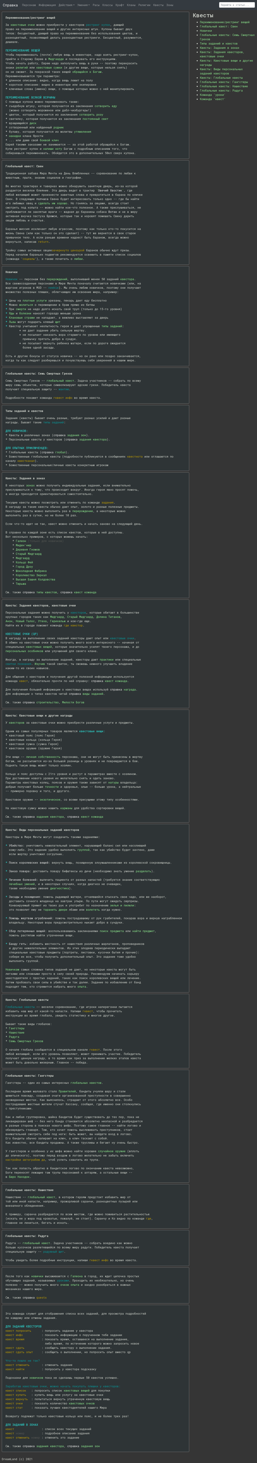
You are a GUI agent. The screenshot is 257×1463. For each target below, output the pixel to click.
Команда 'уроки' (213, 95)
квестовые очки (23, 25)
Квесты (158, 5)
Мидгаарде (56, 59)
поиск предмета (112, 931)
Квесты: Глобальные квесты (221, 77)
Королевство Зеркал (31, 575)
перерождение (82, 511)
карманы (66, 808)
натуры (113, 782)
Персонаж (29, 5)
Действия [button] (65, 5)
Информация (47, 5)
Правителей (67, 1091)
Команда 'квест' (213, 99)
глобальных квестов (86, 1083)
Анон (9, 621)
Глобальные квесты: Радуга (221, 90)
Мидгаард (23, 558)
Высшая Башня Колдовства (35, 579)
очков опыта (69, 1284)
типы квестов (46, 592)
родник (59, 127)
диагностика (59, 888)
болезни (25, 313)
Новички (206, 30)
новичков (36, 1377)
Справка (10, 5)
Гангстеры (16, 1028)
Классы (107, 5)
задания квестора (93, 439)
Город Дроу (24, 566)
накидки (15, 136)
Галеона (77, 1276)
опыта (81, 986)
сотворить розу (91, 114)
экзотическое (50, 799)
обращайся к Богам (86, 72)
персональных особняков (24, 651)
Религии (144, 5)
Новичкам (12, 969)
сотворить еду (106, 106)
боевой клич (49, 140)
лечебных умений (22, 884)
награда (130, 689)
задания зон (76, 435)
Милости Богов (73, 702)
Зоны (169, 5)
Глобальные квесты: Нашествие (224, 86)
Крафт (119, 5)
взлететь (93, 909)
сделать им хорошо (52, 203)
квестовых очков (82, 1403)
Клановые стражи (22, 317)
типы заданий (112, 326)
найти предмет (143, 931)
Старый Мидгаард (29, 554)
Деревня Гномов (28, 549)
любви (78, 259)
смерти (21, 309)
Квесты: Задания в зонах (219, 48)
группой (83, 850)
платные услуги (35, 300)
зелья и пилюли (122, 905)
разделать (143, 871)
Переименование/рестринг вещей (225, 22)
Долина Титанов (108, 617)
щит (57, 322)
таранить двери (55, 909)
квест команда (85, 592)
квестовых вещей (39, 647)
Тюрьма (21, 583)
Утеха (42, 621)
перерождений (57, 279)
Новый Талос (25, 621)
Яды (11, 313)
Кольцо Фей (24, 562)
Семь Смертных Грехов (26, 1041)
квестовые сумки (49, 67)
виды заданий (93, 694)
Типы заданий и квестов (219, 43)
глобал (60, 452)
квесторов (16, 722)
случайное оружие (111, 1151)
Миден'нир (23, 545)
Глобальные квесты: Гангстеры (224, 82)
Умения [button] (82, 5)
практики (107, 659)
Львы (12, 322)
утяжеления (82, 131)
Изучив (40, 664)
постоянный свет (95, 119)
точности (52, 786)
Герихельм (57, 621)
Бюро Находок (19, 1177)
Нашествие (16, 1032)
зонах (30, 485)
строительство (47, 702)
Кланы (131, 5)
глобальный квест (60, 380)
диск (32, 123)
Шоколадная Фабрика (31, 571)
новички (37, 1276)
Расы (96, 5)
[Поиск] (237, 5)
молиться (26, 305)
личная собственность (43, 757)
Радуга (14, 1037)
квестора (127, 279)
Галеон (21, 541)
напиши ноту (52, 149)
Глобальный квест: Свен (219, 26)
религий (22, 67)
